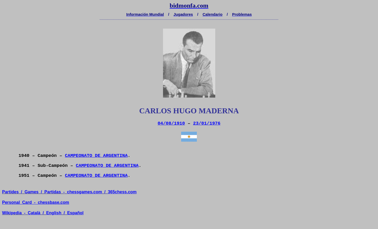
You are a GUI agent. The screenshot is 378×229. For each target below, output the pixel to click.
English (53, 213)
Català (34, 213)
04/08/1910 (171, 123)
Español (75, 213)
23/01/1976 (206, 123)
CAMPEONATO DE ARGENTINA (96, 155)
